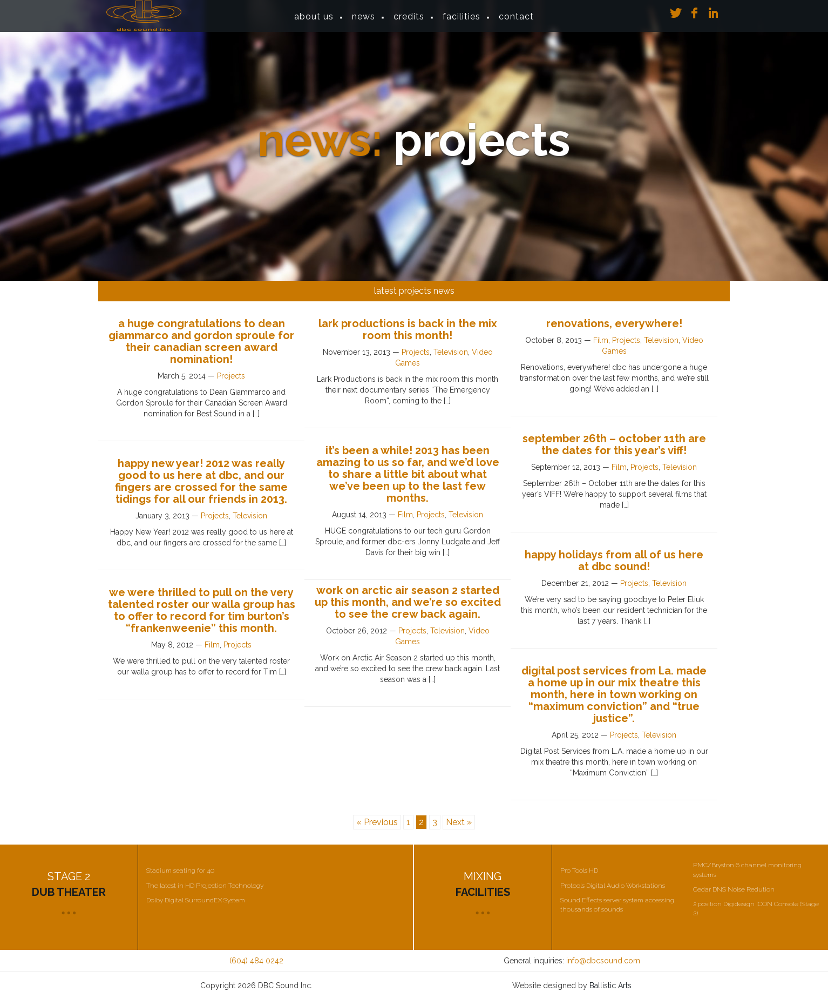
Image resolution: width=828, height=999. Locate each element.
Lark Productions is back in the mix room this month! (407, 329)
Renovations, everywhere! (614, 323)
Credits (408, 21)
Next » (459, 822)
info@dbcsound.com (603, 960)
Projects (231, 376)
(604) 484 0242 (256, 960)
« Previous (377, 822)
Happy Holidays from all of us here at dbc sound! (614, 560)
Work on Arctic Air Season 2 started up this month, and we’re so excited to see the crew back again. (408, 602)
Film (600, 340)
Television (450, 352)
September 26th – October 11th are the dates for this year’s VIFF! (614, 444)
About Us (314, 21)
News (363, 21)
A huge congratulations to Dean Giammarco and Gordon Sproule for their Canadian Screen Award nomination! (201, 341)
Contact (516, 21)
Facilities (461, 21)
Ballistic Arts (610, 985)
